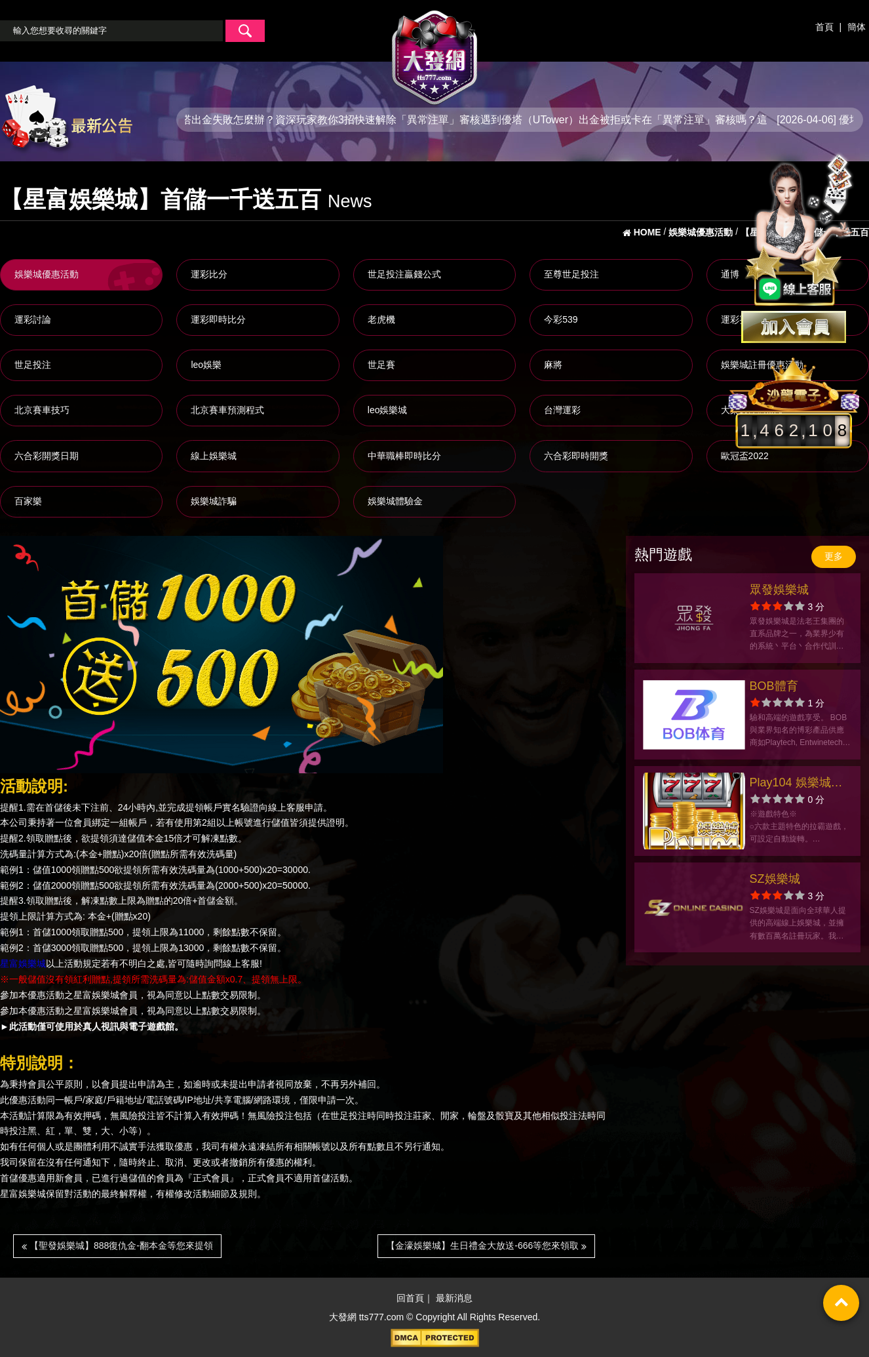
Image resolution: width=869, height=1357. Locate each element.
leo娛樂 (206, 364)
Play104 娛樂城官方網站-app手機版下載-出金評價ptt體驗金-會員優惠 (799, 784)
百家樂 (28, 501)
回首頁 (410, 1298)
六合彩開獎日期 (46, 456)
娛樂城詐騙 (214, 501)
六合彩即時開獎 (576, 456)
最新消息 (454, 1298)
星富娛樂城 (23, 963)
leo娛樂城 (388, 410)
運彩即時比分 (218, 319)
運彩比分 (209, 274)
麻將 (553, 364)
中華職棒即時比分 (404, 456)
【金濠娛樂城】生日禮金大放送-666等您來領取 (486, 1245)
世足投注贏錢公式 (404, 274)
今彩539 (560, 319)
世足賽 (381, 364)
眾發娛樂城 (779, 589)
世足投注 (32, 364)
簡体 (856, 27)
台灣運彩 (562, 410)
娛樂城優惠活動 (46, 274)
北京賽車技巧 (41, 410)
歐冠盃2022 (745, 456)
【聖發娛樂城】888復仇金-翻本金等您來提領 (117, 1245)
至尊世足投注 (571, 274)
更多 (833, 556)
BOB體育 (774, 686)
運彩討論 (32, 319)
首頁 (824, 27)
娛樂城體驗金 (395, 501)
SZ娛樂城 (775, 878)
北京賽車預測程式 (227, 410)
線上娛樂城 (214, 456)
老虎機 (381, 319)
